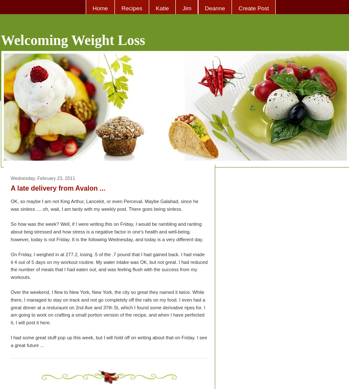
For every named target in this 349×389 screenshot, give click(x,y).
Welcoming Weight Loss (73, 40)
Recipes (131, 8)
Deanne (215, 8)
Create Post (253, 8)
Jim (186, 8)
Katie (162, 8)
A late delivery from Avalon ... (58, 188)
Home (100, 8)
